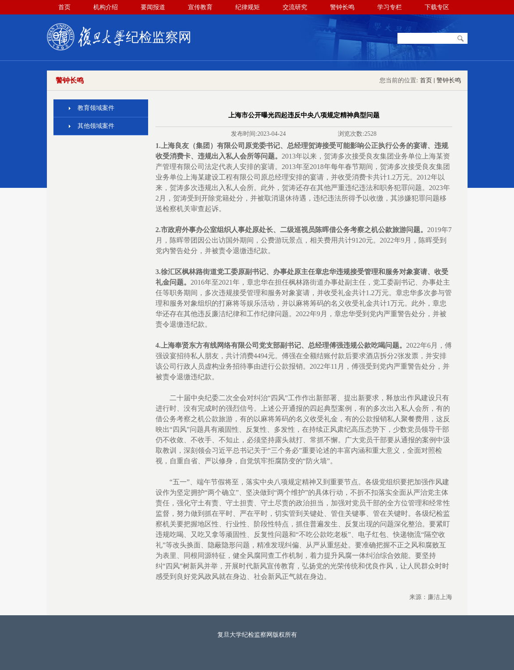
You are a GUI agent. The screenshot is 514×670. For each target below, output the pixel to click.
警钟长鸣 (448, 80)
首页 (426, 80)
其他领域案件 (96, 126)
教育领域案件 (96, 108)
